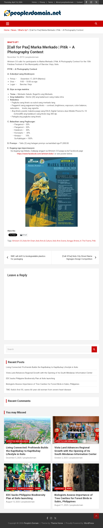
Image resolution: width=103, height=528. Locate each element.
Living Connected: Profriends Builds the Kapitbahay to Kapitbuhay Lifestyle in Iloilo (42, 367)
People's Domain (31, 523)
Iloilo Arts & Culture (44, 241)
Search (94, 349)
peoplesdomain (32, 57)
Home (34, 2)
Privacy (42, 2)
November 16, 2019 (15, 57)
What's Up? (13, 42)
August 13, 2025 (13, 502)
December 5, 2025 (13, 458)
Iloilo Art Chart (29, 241)
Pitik (94, 241)
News (37, 488)
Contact (80, 2)
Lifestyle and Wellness (17, 441)
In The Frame (85, 241)
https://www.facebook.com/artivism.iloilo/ (35, 154)
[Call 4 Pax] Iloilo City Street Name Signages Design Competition (77, 257)
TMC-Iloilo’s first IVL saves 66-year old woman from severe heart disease (38, 389)
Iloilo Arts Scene (59, 241)
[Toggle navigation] (7, 24)
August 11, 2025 (61, 505)
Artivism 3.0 (17, 241)
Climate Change (25, 488)
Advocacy (11, 488)
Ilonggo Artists (73, 241)
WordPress (89, 523)
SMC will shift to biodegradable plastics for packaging (28, 257)
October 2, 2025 (61, 458)
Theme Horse (57, 523)
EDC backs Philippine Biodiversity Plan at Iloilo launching (30, 378)
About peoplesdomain (64, 2)
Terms (50, 2)
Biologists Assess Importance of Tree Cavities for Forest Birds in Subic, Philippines (42, 384)
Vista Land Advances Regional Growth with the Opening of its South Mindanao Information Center (49, 373)
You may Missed (16, 412)
